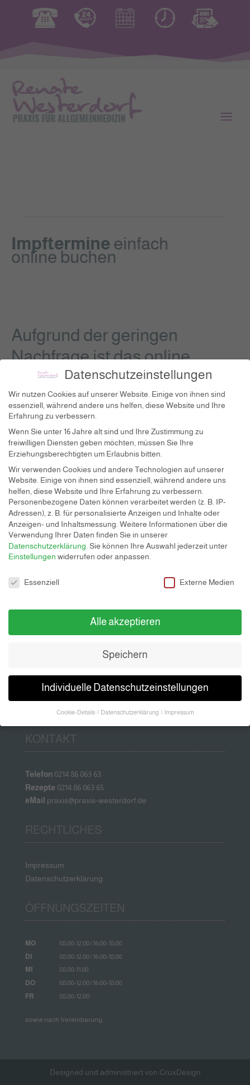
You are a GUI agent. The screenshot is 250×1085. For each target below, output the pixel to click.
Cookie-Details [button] (76, 706)
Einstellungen (32, 550)
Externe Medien (199, 576)
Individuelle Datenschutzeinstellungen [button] (125, 681)
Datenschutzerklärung (47, 539)
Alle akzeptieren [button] (125, 615)
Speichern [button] (125, 648)
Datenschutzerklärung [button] (130, 706)
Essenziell (33, 576)
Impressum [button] (179, 706)
